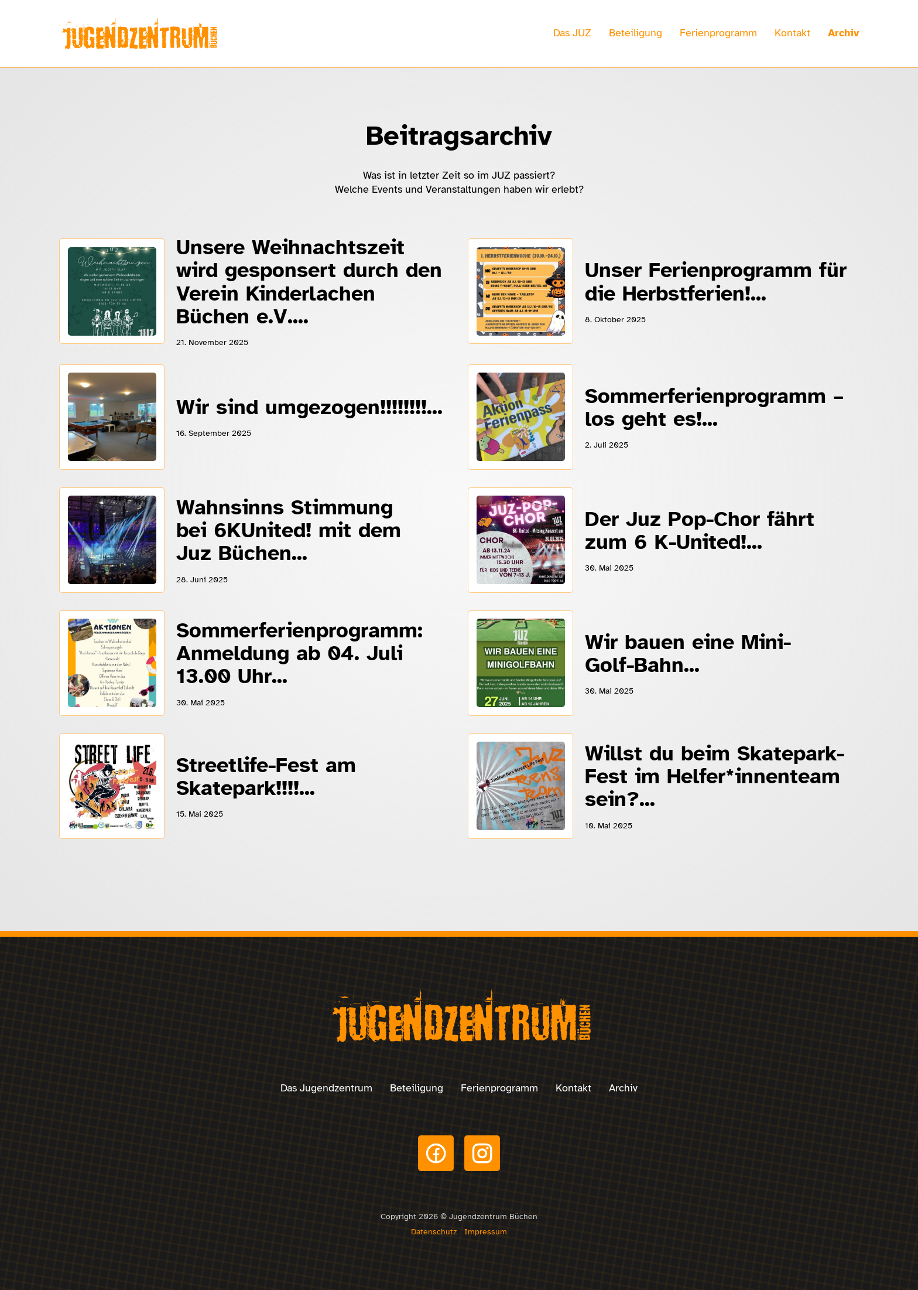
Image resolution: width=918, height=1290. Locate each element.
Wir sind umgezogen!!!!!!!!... (309, 407)
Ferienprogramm (718, 32)
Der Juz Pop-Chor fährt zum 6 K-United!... (699, 530)
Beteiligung (635, 32)
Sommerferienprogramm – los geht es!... (714, 407)
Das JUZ (572, 32)
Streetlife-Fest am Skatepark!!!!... (266, 776)
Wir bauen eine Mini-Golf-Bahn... (688, 653)
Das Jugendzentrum (326, 1087)
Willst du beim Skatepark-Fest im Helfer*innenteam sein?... (714, 776)
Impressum (485, 1232)
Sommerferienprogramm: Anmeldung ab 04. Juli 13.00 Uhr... (299, 653)
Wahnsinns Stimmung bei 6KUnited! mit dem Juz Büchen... (288, 530)
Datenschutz (434, 1232)
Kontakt (792, 32)
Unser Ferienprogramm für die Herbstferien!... (716, 281)
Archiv (843, 32)
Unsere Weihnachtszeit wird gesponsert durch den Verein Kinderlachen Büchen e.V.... (309, 281)
